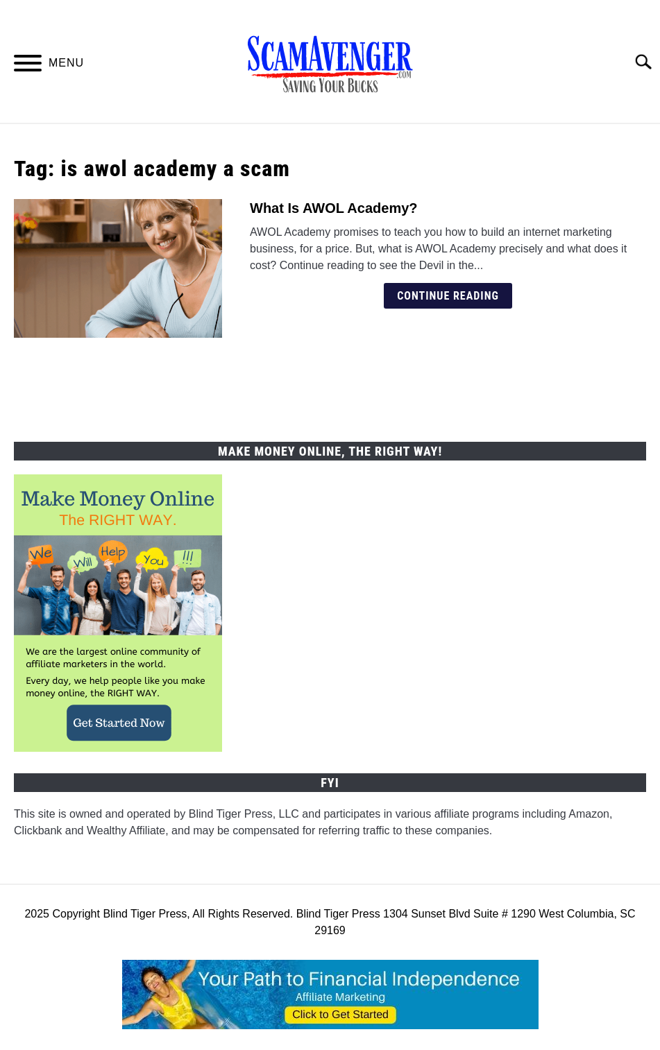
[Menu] (28, 65)
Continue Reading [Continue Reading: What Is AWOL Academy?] (448, 295)
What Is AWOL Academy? (334, 208)
